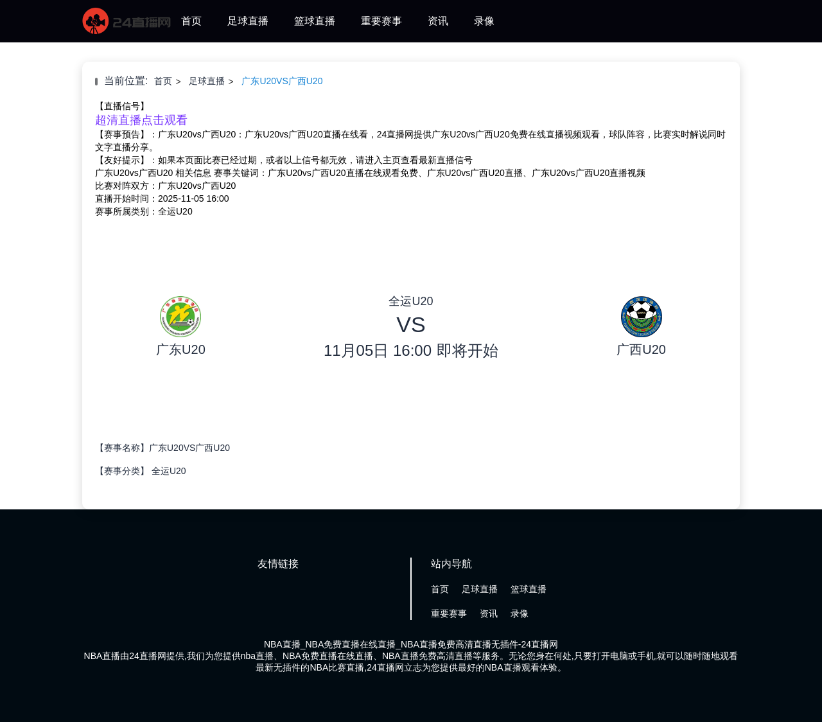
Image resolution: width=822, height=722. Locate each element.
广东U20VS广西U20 (281, 81)
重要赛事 (381, 20)
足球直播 (247, 20)
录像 (484, 20)
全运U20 (169, 471)
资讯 (438, 20)
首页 (191, 20)
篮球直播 (314, 20)
